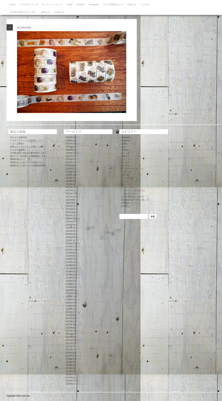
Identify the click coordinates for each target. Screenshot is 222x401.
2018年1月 (70, 315)
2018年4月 (70, 306)
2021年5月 (70, 209)
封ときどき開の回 (18, 137)
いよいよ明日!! (17, 143)
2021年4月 (70, 212)
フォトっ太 (128, 187)
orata (123, 147)
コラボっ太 (128, 178)
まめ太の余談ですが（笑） (23, 12)
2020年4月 (70, 234)
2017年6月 (70, 334)
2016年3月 (70, 381)
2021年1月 (70, 215)
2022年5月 (70, 181)
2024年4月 (70, 147)
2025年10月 (71, 137)
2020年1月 (70, 240)
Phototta (125, 150)
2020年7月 (70, 228)
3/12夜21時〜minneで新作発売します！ (28, 153)
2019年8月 (70, 256)
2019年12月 (71, 243)
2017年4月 (70, 340)
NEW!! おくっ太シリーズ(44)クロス (26, 162)
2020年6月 (70, 231)
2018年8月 (70, 293)
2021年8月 (70, 203)
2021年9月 (70, 200)
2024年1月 (70, 156)
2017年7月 (70, 331)
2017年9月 (70, 327)
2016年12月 (71, 352)
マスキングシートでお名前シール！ (26, 140)
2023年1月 (70, 168)
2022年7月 (70, 178)
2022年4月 (70, 184)
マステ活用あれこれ (113, 4)
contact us (59, 12)
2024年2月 (70, 153)
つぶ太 (126, 181)
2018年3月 (70, 309)
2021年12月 (71, 193)
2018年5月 (70, 303)
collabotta (125, 137)
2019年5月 (70, 265)
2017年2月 (70, 346)
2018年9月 (70, 290)
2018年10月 (71, 287)
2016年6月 (70, 371)
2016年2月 (70, 384)
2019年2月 (70, 274)
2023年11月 (71, 162)
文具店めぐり (127, 203)
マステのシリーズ (29, 4)
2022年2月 (70, 190)
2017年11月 (71, 321)
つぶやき (145, 4)
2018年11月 (71, 284)
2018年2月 (70, 312)
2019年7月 (70, 259)
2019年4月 (70, 268)
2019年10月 (71, 250)
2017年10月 (71, 324)
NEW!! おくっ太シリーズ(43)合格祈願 (27, 165)
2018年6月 (70, 299)
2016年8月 (70, 365)
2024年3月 (70, 150)
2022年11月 (71, 175)
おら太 (126, 175)
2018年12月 (71, 281)
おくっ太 (125, 153)
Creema (81, 4)
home (13, 4)
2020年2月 (70, 237)
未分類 (124, 206)
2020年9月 (70, 221)
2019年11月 (71, 246)
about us (45, 12)
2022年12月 (71, 172)
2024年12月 (71, 143)
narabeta (125, 140)
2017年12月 (71, 318)
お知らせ (131, 4)
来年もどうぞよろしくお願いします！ (27, 147)
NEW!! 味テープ (17, 159)
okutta (124, 143)
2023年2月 (70, 165)
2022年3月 (70, 187)
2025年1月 (70, 140)
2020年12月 (71, 218)
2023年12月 (71, 159)
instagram (94, 4)
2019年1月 (70, 278)
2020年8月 (70, 225)
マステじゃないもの (132, 190)
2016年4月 (70, 377)
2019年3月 (70, 271)
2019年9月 (70, 253)
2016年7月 (70, 368)
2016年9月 (70, 362)
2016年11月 (71, 356)
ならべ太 (125, 165)
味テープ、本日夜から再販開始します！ (29, 156)
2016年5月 (70, 374)
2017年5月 (70, 337)
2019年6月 (70, 262)
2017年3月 (70, 343)
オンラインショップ (52, 4)
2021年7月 (70, 206)
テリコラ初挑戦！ (18, 150)
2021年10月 (71, 196)
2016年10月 (71, 359)
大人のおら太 (129, 193)
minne (69, 4)
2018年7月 (70, 296)
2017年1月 (70, 349)
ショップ (125, 159)
